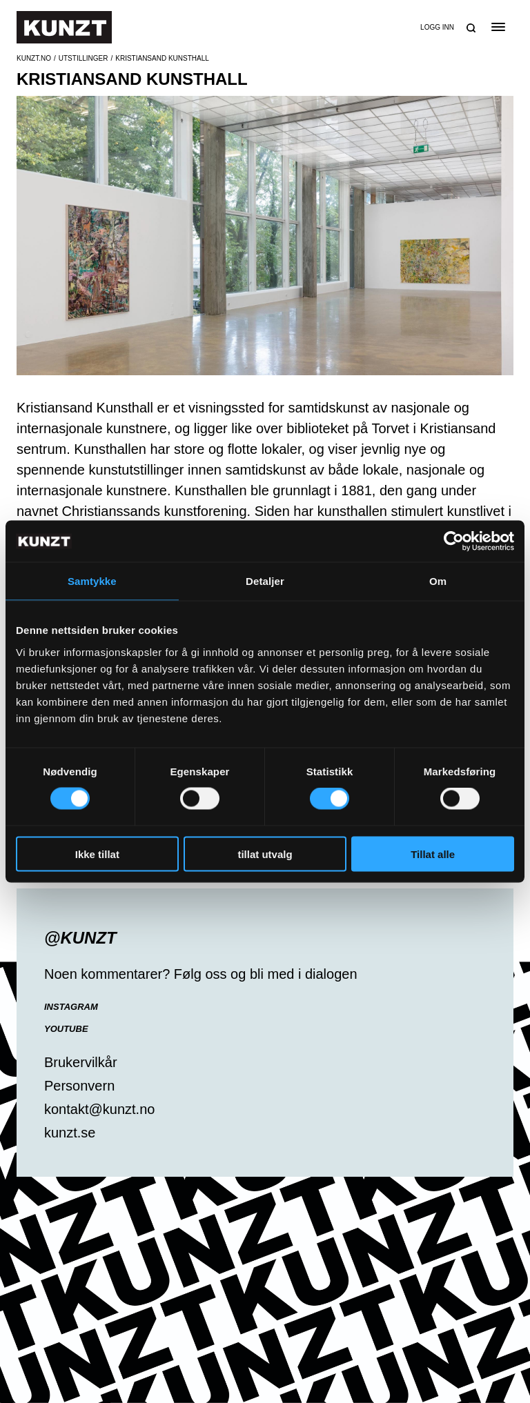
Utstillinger (83, 58)
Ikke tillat (97, 853)
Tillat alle (433, 853)
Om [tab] (437, 581)
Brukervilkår (80, 1062)
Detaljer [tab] (265, 581)
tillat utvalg (264, 853)
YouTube (66, 1029)
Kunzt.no (34, 58)
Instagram (71, 1007)
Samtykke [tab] (92, 581)
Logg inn (437, 27)
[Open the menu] (497, 26)
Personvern (79, 1085)
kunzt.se (69, 1132)
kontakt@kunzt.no (99, 1109)
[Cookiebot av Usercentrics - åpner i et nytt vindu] (453, 541)
